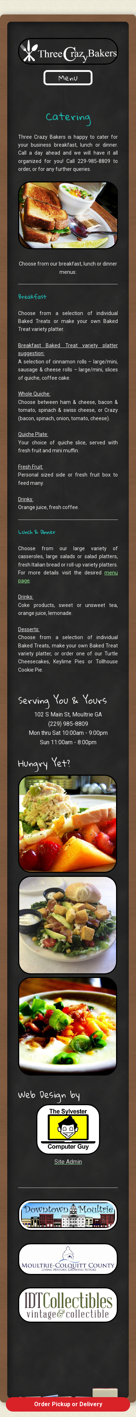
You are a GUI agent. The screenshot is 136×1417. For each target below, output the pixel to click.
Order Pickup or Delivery (68, 1404)
